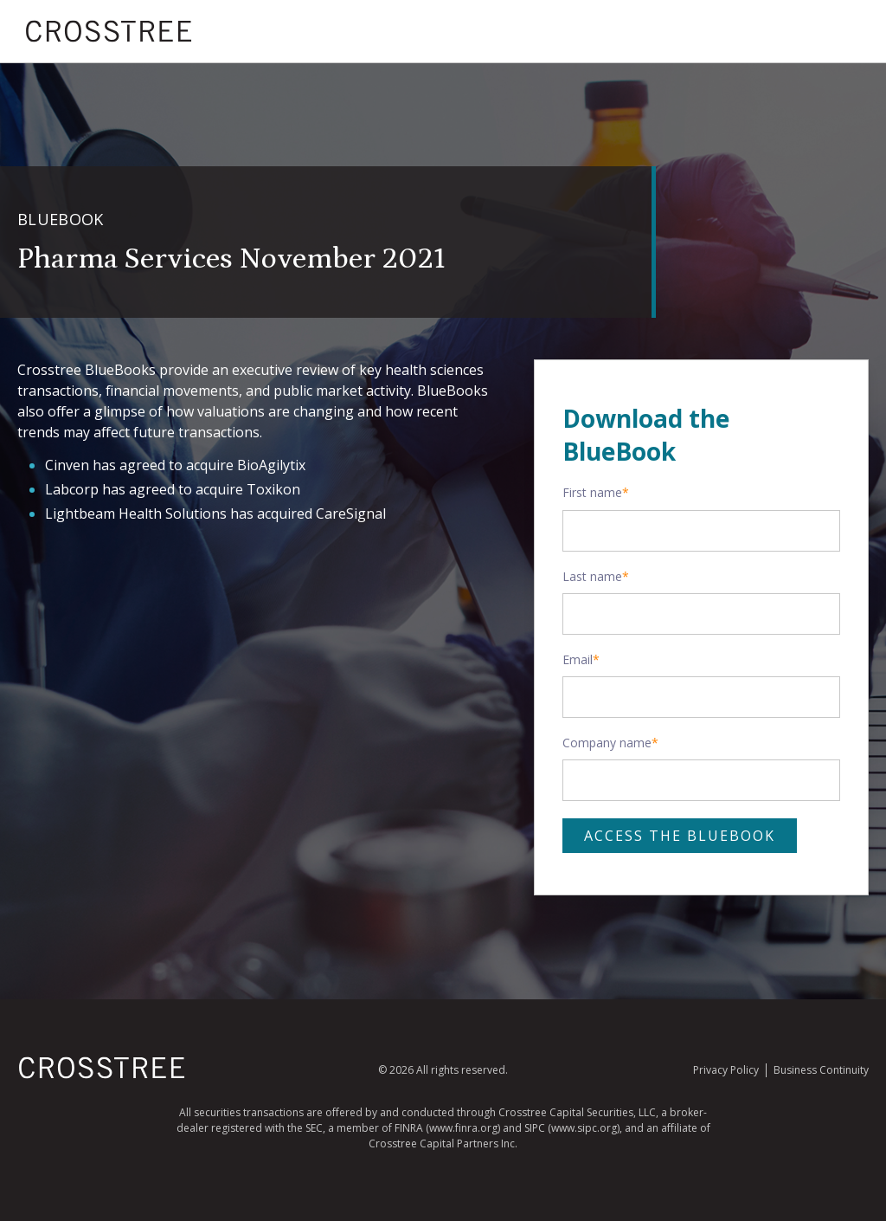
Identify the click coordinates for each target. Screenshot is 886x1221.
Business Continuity (821, 1070)
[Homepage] (102, 1075)
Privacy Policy (726, 1070)
